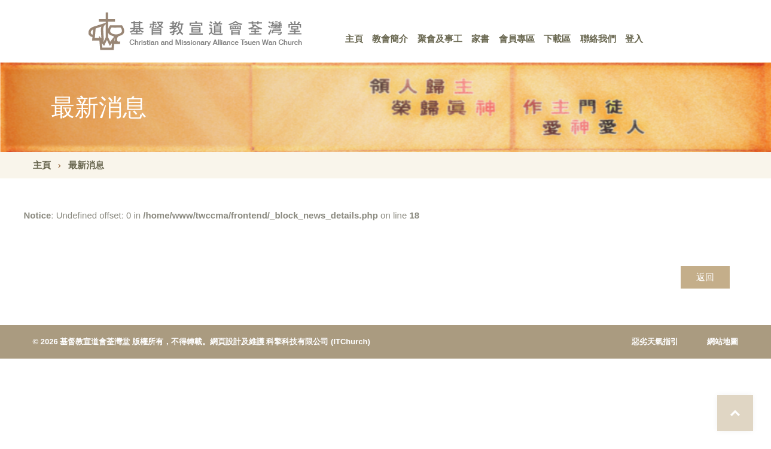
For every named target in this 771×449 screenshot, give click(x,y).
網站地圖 (722, 341)
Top (735, 413)
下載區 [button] (557, 39)
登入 (634, 39)
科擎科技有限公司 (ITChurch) (318, 341)
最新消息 (86, 165)
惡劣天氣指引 (655, 341)
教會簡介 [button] (390, 39)
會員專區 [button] (517, 39)
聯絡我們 (598, 39)
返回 (705, 277)
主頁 (354, 39)
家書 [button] (480, 39)
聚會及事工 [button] (440, 39)
